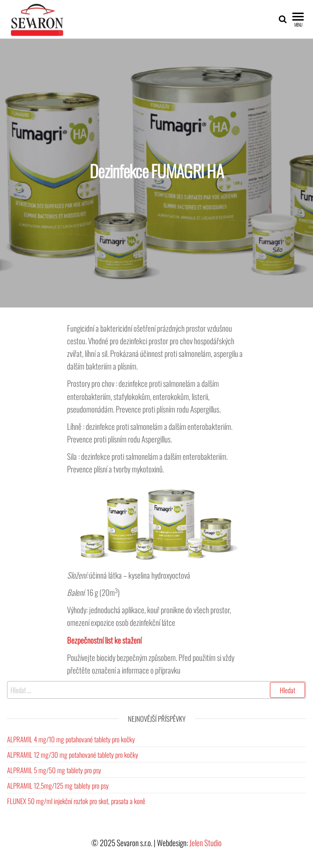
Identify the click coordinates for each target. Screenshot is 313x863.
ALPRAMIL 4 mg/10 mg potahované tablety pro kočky (71, 739)
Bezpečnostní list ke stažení (104, 640)
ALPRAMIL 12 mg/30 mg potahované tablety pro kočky (72, 754)
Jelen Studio (205, 842)
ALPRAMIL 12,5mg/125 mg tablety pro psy (58, 785)
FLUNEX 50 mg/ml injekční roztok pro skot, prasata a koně (76, 801)
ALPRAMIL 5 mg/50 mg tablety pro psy (54, 770)
